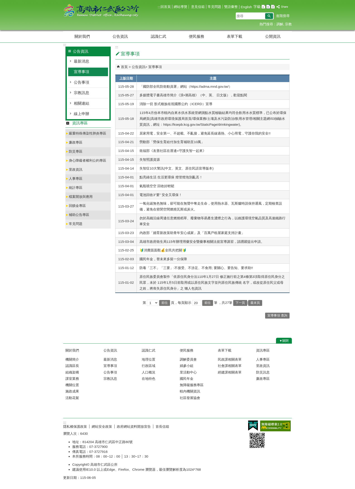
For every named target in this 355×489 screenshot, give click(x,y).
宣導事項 (81, 72)
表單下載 (234, 36)
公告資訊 (120, 36)
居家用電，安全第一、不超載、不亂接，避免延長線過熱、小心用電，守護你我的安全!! (204, 133)
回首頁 (166, 7)
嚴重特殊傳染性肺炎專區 (85, 133)
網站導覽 (180, 7)
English (246, 7)
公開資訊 (273, 36)
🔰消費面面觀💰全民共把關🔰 (162, 250)
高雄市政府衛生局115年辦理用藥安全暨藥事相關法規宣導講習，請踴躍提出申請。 (201, 241)
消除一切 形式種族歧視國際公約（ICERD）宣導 (175, 104)
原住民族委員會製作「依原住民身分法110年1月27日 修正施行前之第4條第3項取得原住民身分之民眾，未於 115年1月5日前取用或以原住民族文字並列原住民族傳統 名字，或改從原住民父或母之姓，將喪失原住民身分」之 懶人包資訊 (212, 282)
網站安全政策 (102, 426)
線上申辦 (81, 114)
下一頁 (240, 303)
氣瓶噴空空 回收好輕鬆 (156, 186)
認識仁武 (158, 36)
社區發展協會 (190, 398)
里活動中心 (188, 372)
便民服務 (196, 36)
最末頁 (255, 303)
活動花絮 (72, 398)
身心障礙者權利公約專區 (85, 160)
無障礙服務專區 (192, 385)
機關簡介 (72, 359)
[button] (269, 16)
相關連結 (81, 103)
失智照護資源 (149, 159)
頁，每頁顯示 (181, 303)
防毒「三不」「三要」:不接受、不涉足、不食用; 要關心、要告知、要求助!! (196, 268)
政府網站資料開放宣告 (134, 426)
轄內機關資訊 (190, 391)
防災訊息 (263, 372)
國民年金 (186, 378)
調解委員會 (188, 359)
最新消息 (81, 61)
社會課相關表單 (230, 366)
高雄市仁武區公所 (101, 11)
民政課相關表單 (230, 359)
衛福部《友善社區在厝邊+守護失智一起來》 (172, 151)
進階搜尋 (283, 16)
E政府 (253, 425)
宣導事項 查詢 (277, 315)
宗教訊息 (81, 93)
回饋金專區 (75, 206)
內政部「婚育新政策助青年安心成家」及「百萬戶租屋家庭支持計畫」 (192, 233)
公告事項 (81, 82)
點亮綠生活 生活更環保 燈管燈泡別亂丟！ (170, 177)
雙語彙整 (231, 7)
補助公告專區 (77, 215)
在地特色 (148, 378)
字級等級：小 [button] (263, 7)
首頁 (124, 67)
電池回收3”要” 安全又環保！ (160, 195)
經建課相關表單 (230, 372)
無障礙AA (275, 425)
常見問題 (214, 7)
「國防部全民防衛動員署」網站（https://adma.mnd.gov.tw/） (185, 86)
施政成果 (72, 391)
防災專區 (73, 151)
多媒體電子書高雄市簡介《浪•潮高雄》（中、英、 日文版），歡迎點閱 (193, 95)
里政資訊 (73, 169)
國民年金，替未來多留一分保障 (163, 259)
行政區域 (148, 366)
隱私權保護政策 (75, 426)
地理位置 (148, 359)
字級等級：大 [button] (273, 7)
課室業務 (72, 378)
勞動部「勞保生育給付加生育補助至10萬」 (171, 142)
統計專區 (73, 187)
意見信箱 (197, 7)
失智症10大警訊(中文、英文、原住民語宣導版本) (176, 168)
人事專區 (73, 178)
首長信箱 (162, 426)
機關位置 (72, 385)
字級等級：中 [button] (268, 7)
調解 (279, 24)
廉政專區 (73, 142)
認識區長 (72, 366)
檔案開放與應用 (79, 196)
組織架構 (72, 372)
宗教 (288, 24)
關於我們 (82, 36)
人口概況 (148, 372)
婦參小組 (186, 366)
